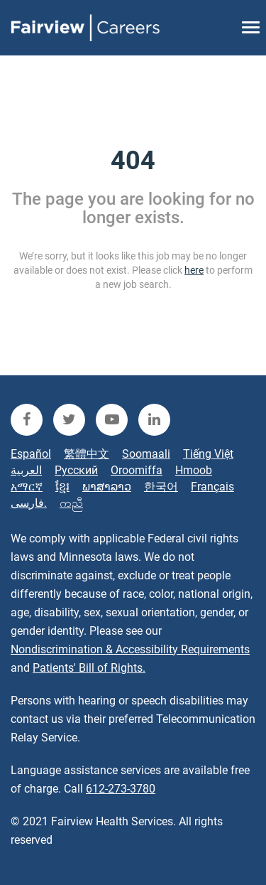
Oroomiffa (136, 470)
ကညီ (71, 503)
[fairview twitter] (69, 420)
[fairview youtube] (112, 420)
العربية (26, 470)
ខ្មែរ (62, 486)
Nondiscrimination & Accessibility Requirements (130, 649)
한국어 (161, 486)
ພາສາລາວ (106, 486)
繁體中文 (86, 454)
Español (31, 454)
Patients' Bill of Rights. (89, 668)
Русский (76, 470)
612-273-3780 (120, 788)
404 (133, 161)
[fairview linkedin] (154, 420)
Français (212, 486)
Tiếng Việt (208, 454)
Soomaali (146, 454)
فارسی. (29, 503)
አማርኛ (27, 486)
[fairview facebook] (27, 420)
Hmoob (193, 470)
